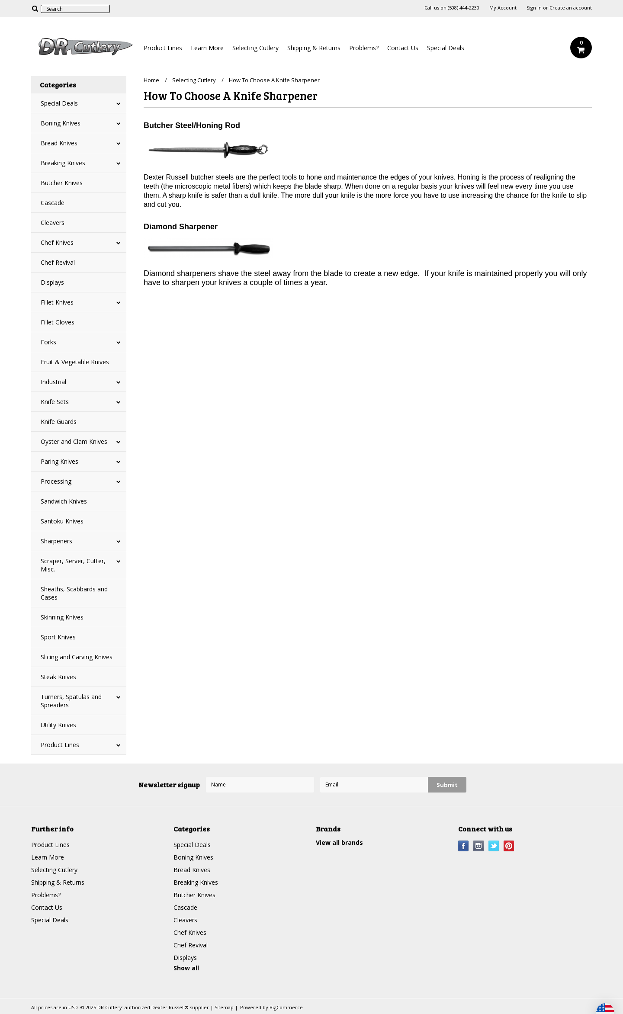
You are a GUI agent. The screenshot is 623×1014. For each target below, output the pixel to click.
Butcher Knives (62, 183)
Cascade (52, 203)
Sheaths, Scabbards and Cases (74, 593)
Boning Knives (60, 123)
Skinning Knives (62, 617)
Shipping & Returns (313, 48)
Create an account (570, 8)
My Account (503, 8)
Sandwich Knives (64, 501)
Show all (186, 968)
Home (151, 80)
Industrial (53, 382)
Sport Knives (58, 637)
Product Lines (163, 48)
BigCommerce (286, 1007)
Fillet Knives (57, 302)
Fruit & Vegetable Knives (75, 362)
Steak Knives (58, 677)
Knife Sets (55, 402)
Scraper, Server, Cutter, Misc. (73, 565)
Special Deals (445, 48)
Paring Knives (59, 461)
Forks (48, 342)
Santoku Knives (62, 521)
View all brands (339, 842)
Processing (56, 481)
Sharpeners (56, 541)
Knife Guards (59, 421)
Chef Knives (57, 242)
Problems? (364, 48)
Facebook (463, 846)
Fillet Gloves (57, 322)
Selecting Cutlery (255, 48)
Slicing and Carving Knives (76, 657)
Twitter (493, 846)
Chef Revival (58, 262)
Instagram (478, 846)
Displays (52, 282)
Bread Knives (59, 143)
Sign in (534, 8)
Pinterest (509, 846)
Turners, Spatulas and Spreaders (71, 701)
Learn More (207, 48)
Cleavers (52, 222)
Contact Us (402, 48)
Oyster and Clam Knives (74, 441)
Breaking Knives (63, 163)
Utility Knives (58, 725)
